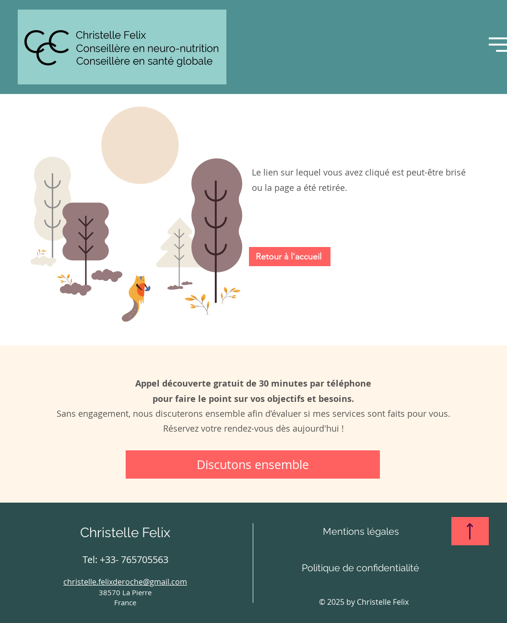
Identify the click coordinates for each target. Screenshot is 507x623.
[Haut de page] (470, 531)
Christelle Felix (125, 533)
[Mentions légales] (361, 531)
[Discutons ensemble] (253, 464)
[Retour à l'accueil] (289, 256)
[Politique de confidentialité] (361, 568)
